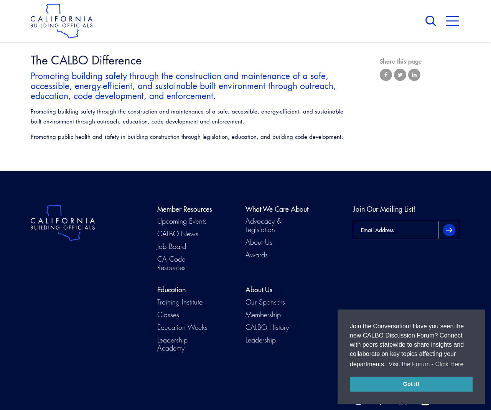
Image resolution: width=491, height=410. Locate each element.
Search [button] (433, 21)
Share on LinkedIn (414, 75)
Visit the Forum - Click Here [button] (426, 364)
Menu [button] (452, 21)
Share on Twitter (400, 75)
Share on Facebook (386, 75)
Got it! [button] (411, 384)
